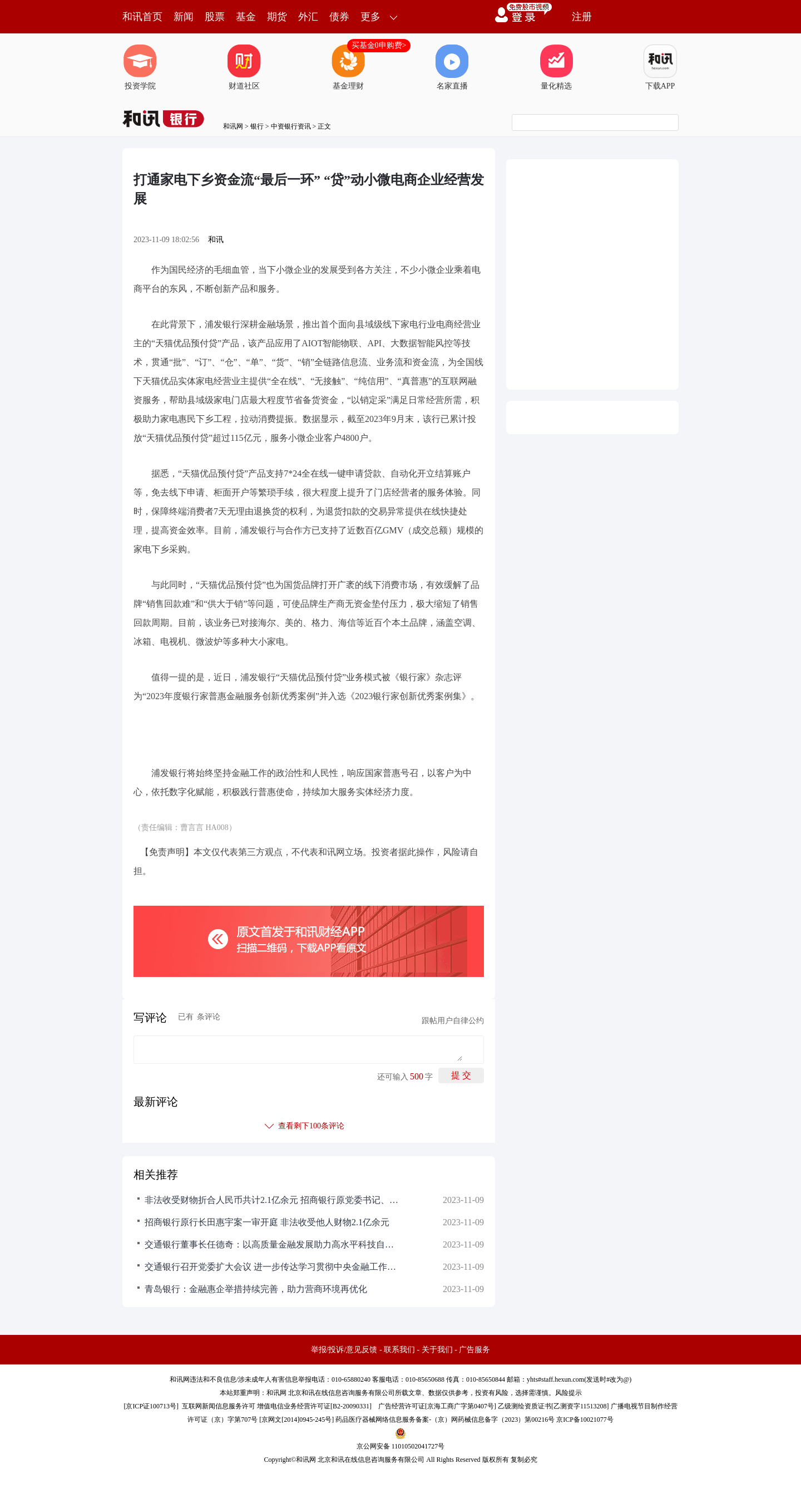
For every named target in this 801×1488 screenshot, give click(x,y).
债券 (339, 16)
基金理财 (348, 67)
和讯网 (233, 126)
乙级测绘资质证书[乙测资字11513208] (553, 1406)
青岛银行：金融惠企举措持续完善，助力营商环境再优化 (256, 1289)
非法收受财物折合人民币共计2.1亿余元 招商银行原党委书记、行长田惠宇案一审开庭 (272, 1200)
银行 (257, 126)
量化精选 (556, 67)
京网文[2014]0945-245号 (296, 1419)
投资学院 (140, 67)
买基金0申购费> (379, 45)
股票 (215, 16)
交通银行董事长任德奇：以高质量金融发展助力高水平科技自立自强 (272, 1244)
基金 (246, 16)
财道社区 (244, 67)
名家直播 (452, 67)
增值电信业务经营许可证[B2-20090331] (314, 1406)
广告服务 (474, 1349)
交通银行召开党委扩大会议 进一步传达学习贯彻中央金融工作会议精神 (272, 1266)
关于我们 (437, 1349)
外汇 (308, 16)
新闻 (184, 16)
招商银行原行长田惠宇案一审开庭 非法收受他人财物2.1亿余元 (267, 1222)
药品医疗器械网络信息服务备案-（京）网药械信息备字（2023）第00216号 (445, 1419)
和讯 (216, 239)
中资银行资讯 (291, 126)
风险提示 (568, 1393)
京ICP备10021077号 (585, 1419)
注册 (582, 16)
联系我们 (399, 1349)
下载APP (660, 67)
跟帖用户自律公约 (453, 1020)
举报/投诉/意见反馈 (344, 1349)
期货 (277, 16)
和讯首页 (142, 16)
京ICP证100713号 (151, 1406)
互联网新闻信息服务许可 (218, 1406)
